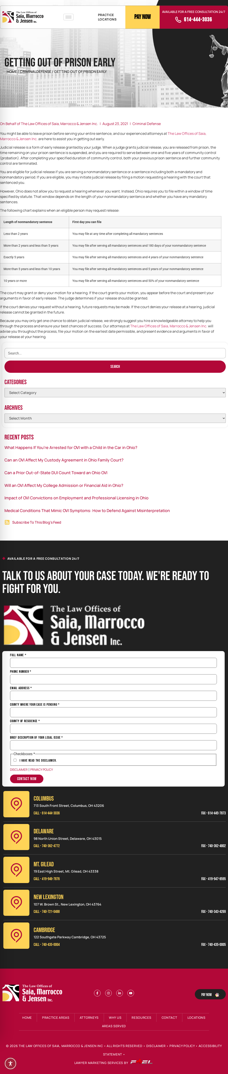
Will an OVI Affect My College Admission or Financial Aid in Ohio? (63, 485)
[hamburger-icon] (68, 17)
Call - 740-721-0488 (47, 911)
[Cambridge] (16, 935)
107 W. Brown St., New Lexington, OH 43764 (67, 904)
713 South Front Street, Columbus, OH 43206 (69, 805)
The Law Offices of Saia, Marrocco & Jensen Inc (61, 1046)
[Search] (115, 367)
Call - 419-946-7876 (47, 879)
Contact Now (27, 779)
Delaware (44, 831)
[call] (178, 20)
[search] (115, 353)
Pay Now (142, 17)
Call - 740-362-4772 (47, 846)
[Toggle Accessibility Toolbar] (10, 1064)
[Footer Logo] (33, 993)
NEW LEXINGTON (48, 897)
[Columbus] (16, 804)
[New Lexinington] (16, 903)
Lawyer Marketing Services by (113, 1063)
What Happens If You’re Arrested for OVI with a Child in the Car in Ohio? (70, 447)
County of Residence (25, 721)
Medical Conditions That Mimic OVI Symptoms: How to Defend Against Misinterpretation (87, 510)
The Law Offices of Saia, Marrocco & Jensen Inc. (168, 326)
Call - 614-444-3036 (47, 813)
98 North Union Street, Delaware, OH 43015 (68, 838)
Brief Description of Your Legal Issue (36, 738)
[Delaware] (16, 837)
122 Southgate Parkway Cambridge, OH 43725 (70, 937)
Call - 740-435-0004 (47, 944)
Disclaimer (19, 769)
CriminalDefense (36, 71)
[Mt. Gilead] (16, 870)
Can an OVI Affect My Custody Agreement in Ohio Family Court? (64, 460)
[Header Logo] (22, 17)
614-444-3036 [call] (198, 19)
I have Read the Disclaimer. (38, 760)
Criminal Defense (146, 123)
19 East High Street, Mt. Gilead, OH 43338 (66, 871)
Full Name (18, 655)
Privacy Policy (41, 769)
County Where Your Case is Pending (35, 705)
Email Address (21, 688)
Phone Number (20, 672)
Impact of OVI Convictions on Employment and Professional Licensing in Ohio (76, 497)
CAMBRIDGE (44, 930)
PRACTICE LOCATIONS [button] (107, 17)
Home (12, 71)
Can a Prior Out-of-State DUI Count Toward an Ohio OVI (55, 472)
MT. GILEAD (44, 864)
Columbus (44, 798)
